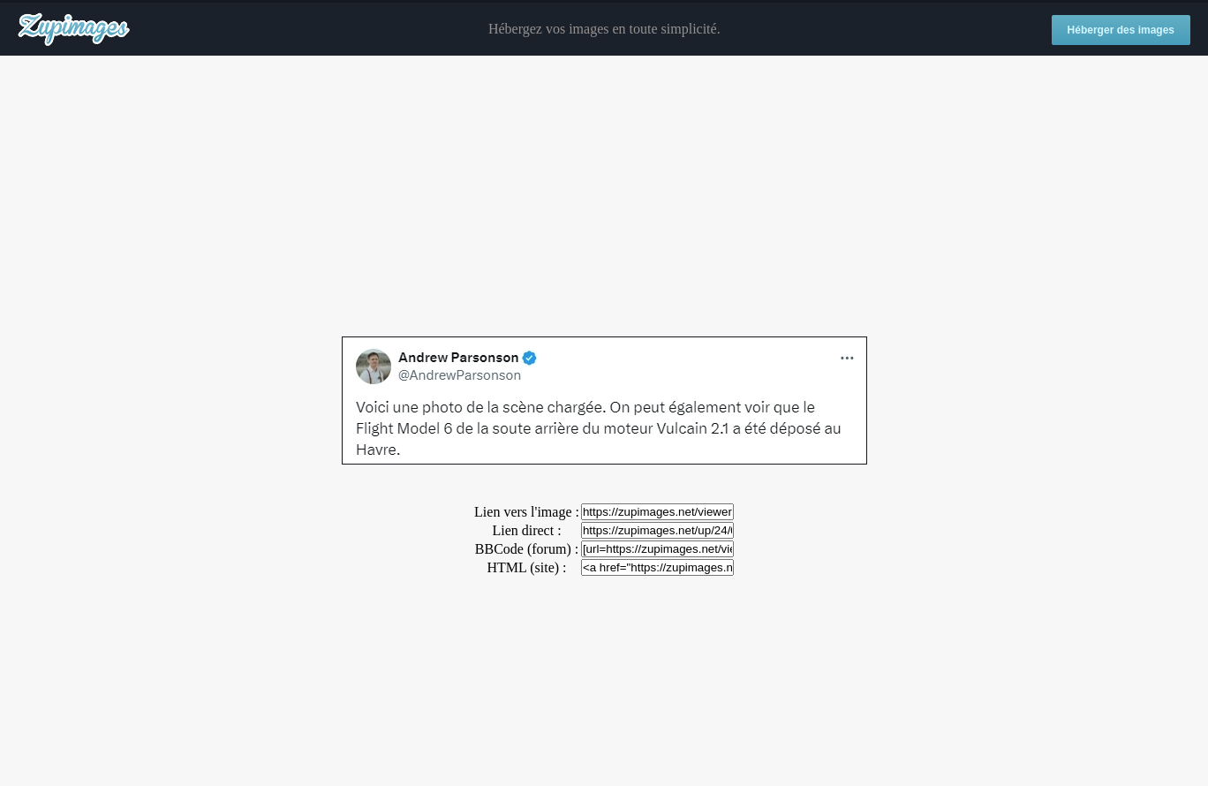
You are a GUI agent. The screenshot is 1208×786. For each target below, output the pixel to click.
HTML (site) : (526, 567)
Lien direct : (526, 530)
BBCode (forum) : (526, 548)
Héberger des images (1121, 30)
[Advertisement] (604, 197)
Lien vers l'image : (526, 511)
